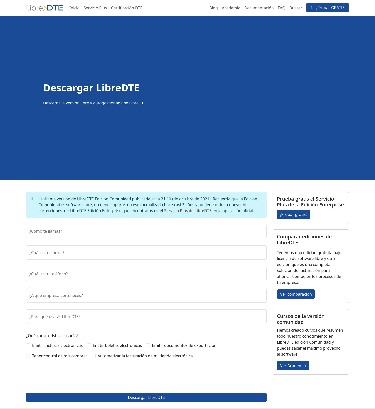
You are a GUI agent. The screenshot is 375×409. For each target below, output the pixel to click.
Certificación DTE (126, 8)
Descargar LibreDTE (146, 397)
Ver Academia (293, 365)
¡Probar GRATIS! (327, 7)
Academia (231, 8)
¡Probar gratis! (293, 214)
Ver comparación (296, 294)
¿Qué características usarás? (52, 335)
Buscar (295, 8)
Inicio (74, 8)
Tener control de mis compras (60, 355)
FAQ (281, 8)
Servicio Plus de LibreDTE (187, 210)
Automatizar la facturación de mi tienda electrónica (145, 355)
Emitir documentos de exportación (184, 345)
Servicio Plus (95, 8)
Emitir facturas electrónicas (57, 345)
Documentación (259, 8)
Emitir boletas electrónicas (117, 345)
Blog (213, 8)
